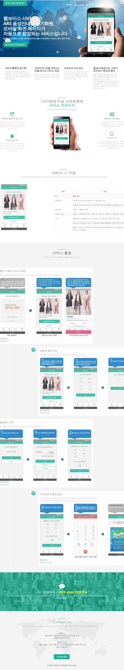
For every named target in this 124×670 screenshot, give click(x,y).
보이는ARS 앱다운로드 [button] (15, 3)
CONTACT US (113, 5)
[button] (3, 28)
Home (69, 5)
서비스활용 (100, 5)
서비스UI (89, 5)
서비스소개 (78, 5)
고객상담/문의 (61, 657)
